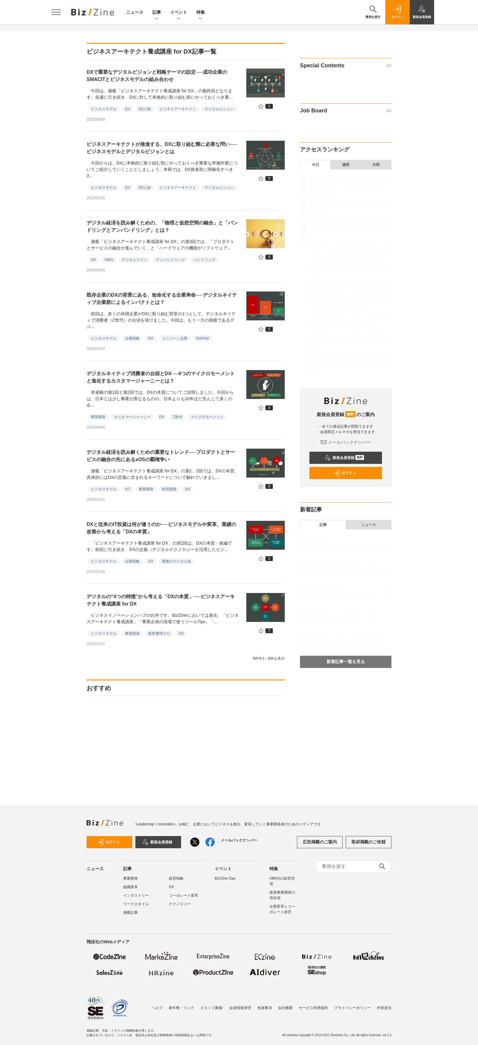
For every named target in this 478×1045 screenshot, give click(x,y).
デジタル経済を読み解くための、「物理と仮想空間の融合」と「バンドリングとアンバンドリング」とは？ (162, 226)
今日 (315, 165)
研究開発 (169, 489)
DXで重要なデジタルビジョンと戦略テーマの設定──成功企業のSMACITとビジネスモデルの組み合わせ (157, 75)
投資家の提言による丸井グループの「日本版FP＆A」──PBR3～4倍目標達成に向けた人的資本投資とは (350, 228)
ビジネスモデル (103, 109)
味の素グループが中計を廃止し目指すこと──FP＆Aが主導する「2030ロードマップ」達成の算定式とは (350, 364)
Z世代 (177, 417)
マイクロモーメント (207, 417)
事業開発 (98, 417)
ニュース (134, 12)
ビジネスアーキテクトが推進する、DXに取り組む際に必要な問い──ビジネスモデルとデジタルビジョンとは (162, 148)
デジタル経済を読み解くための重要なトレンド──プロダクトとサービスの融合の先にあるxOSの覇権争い (161, 456)
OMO (109, 260)
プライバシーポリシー (352, 1008)
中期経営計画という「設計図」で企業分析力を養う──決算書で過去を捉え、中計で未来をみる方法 (350, 342)
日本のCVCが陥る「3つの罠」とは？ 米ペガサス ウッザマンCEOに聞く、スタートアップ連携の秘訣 (350, 206)
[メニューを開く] (56, 12)
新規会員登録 (344, 458)
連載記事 (130, 912)
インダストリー (136, 895)
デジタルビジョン (219, 109)
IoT (127, 489)
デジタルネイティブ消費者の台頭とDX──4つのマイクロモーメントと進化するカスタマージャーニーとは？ (161, 377)
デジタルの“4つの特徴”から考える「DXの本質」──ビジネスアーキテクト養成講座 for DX (161, 600)
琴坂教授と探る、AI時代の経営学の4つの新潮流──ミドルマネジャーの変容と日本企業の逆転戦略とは (349, 183)
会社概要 (285, 1008)
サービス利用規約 (313, 1008)
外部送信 (384, 1008)
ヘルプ (157, 1008)
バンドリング (205, 260)
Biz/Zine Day (225, 878)
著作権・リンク (181, 1008)
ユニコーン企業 (174, 338)
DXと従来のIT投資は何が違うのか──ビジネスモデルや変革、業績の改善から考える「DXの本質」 (161, 528)
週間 (345, 165)
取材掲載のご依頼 (368, 841)
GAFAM (202, 338)
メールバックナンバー (346, 442)
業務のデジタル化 (176, 561)
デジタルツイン (134, 260)
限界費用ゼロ (159, 633)
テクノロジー (180, 904)
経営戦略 (176, 878)
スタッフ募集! (211, 1008)
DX (127, 109)
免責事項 (264, 1008)
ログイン (345, 473)
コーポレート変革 (183, 895)
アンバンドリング (170, 260)
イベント (178, 13)
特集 (200, 13)
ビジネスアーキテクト (177, 109)
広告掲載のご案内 (320, 841)
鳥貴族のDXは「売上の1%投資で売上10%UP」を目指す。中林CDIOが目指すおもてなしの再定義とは (350, 268)
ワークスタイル (136, 904)
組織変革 (130, 887)
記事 (156, 13)
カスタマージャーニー (132, 417)
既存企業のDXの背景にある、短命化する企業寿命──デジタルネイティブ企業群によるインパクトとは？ (162, 298)
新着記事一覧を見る (345, 661)
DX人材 (145, 109)
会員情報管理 (240, 1008)
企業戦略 (132, 338)
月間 (376, 165)
